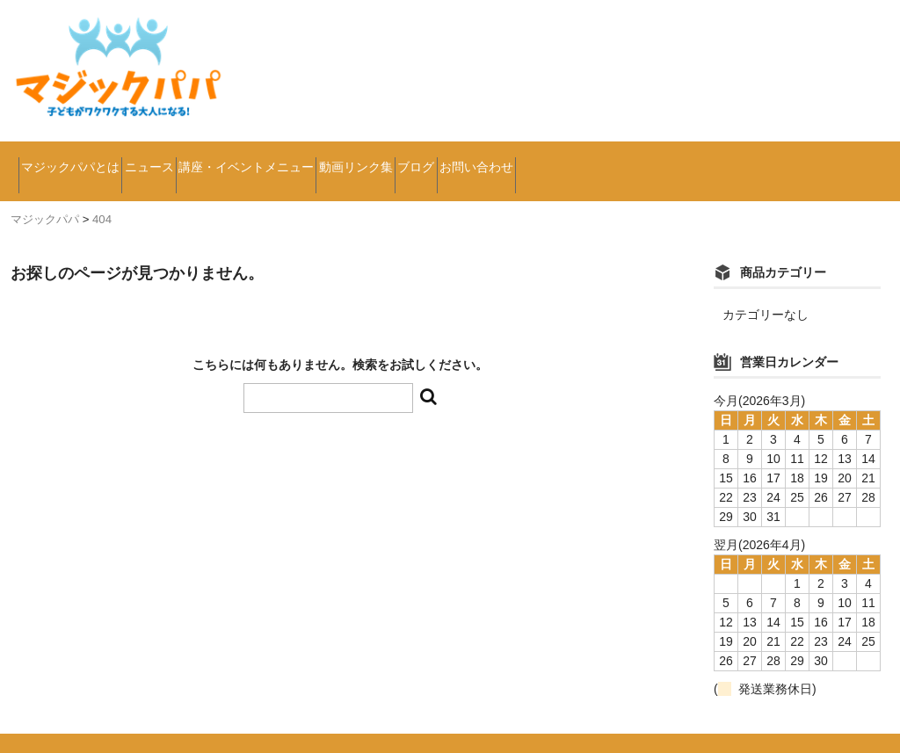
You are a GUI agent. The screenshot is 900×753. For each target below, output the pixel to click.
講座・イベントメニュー (360, 158)
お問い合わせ (725, 158)
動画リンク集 (520, 158)
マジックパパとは (88, 158)
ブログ (623, 158)
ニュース (212, 158)
